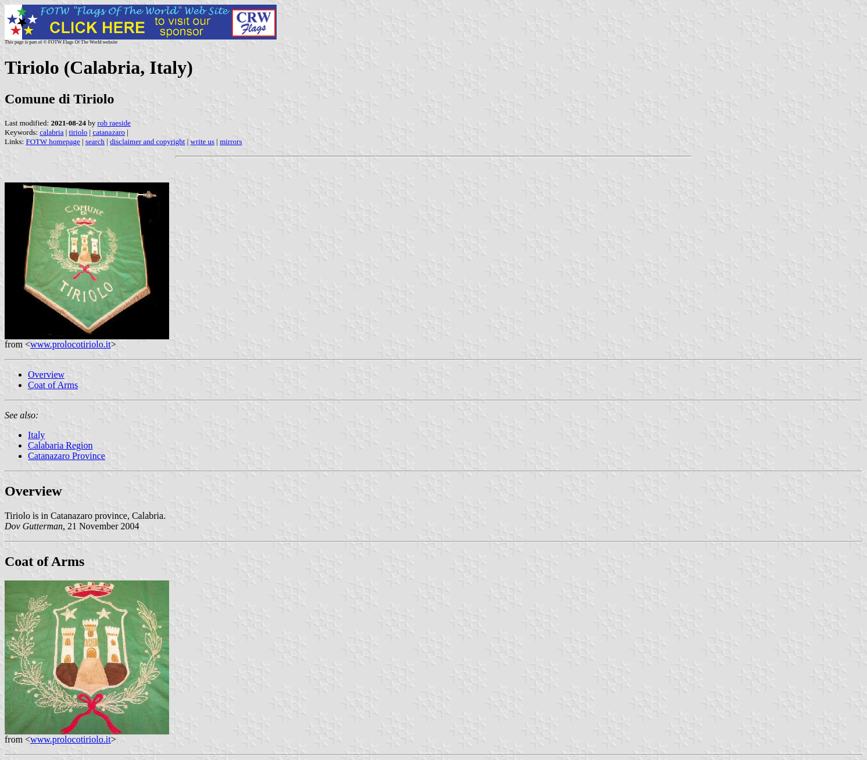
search (95, 141)
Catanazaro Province (66, 456)
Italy (36, 435)
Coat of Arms (53, 385)
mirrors (231, 141)
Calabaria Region (60, 445)
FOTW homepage (53, 141)
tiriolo (78, 132)
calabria (51, 132)
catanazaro (108, 132)
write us (203, 141)
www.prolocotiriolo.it (70, 344)
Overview (46, 374)
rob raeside (114, 123)
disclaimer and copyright (147, 141)
